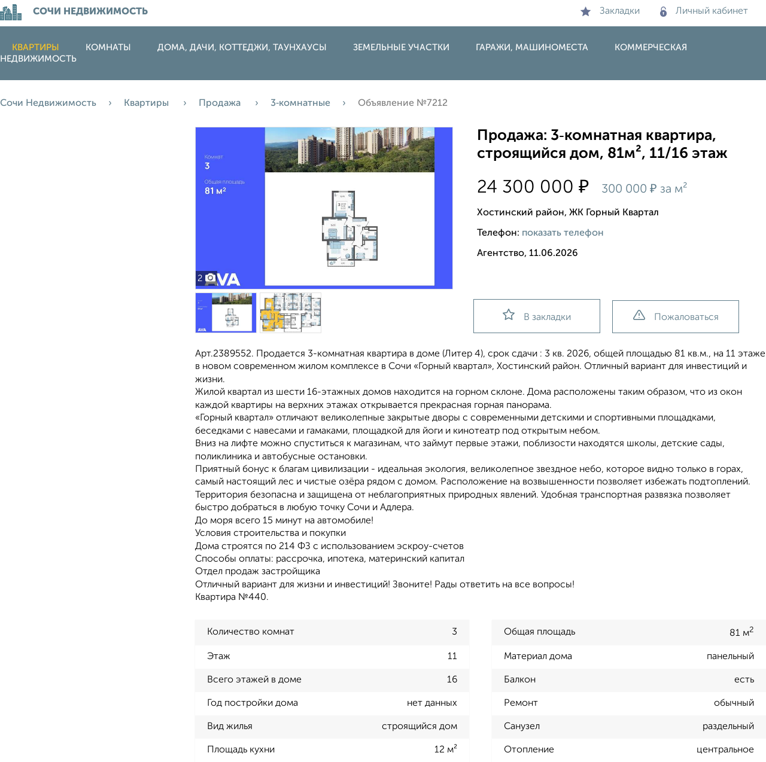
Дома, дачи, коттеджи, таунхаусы (242, 47)
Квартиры (35, 47)
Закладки (610, 11)
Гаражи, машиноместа (532, 47)
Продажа (221, 103)
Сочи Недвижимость (48, 103)
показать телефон (563, 233)
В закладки (537, 315)
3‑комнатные (300, 103)
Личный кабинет (704, 11)
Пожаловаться (676, 316)
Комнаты (108, 47)
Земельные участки (401, 47)
